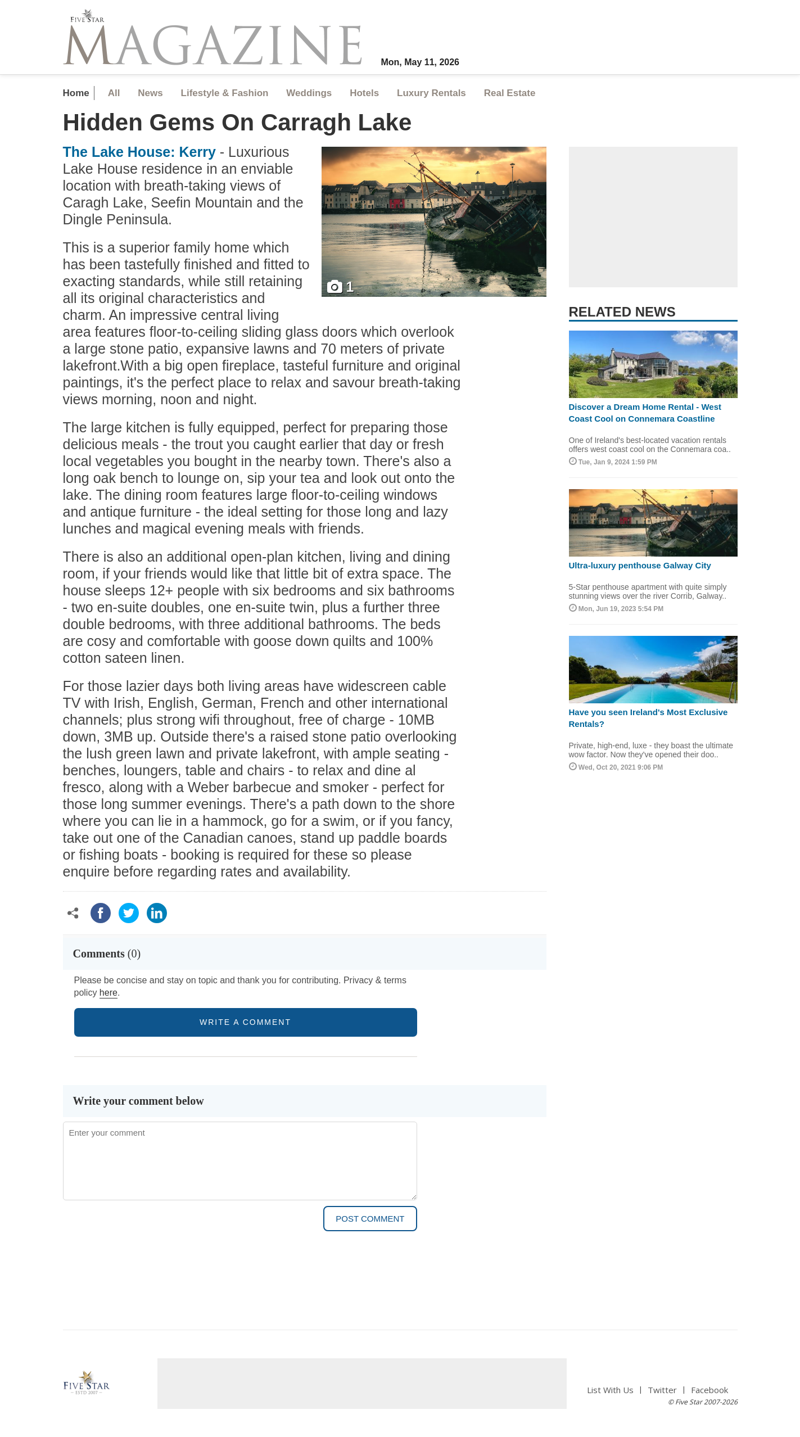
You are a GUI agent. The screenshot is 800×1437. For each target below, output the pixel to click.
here (108, 992)
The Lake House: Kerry (139, 152)
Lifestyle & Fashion (225, 93)
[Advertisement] (653, 217)
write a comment (245, 1022)
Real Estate (510, 93)
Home (76, 93)
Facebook (709, 1390)
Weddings (309, 93)
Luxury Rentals (431, 93)
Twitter (662, 1390)
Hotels (364, 93)
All (114, 93)
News (150, 93)
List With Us (610, 1390)
